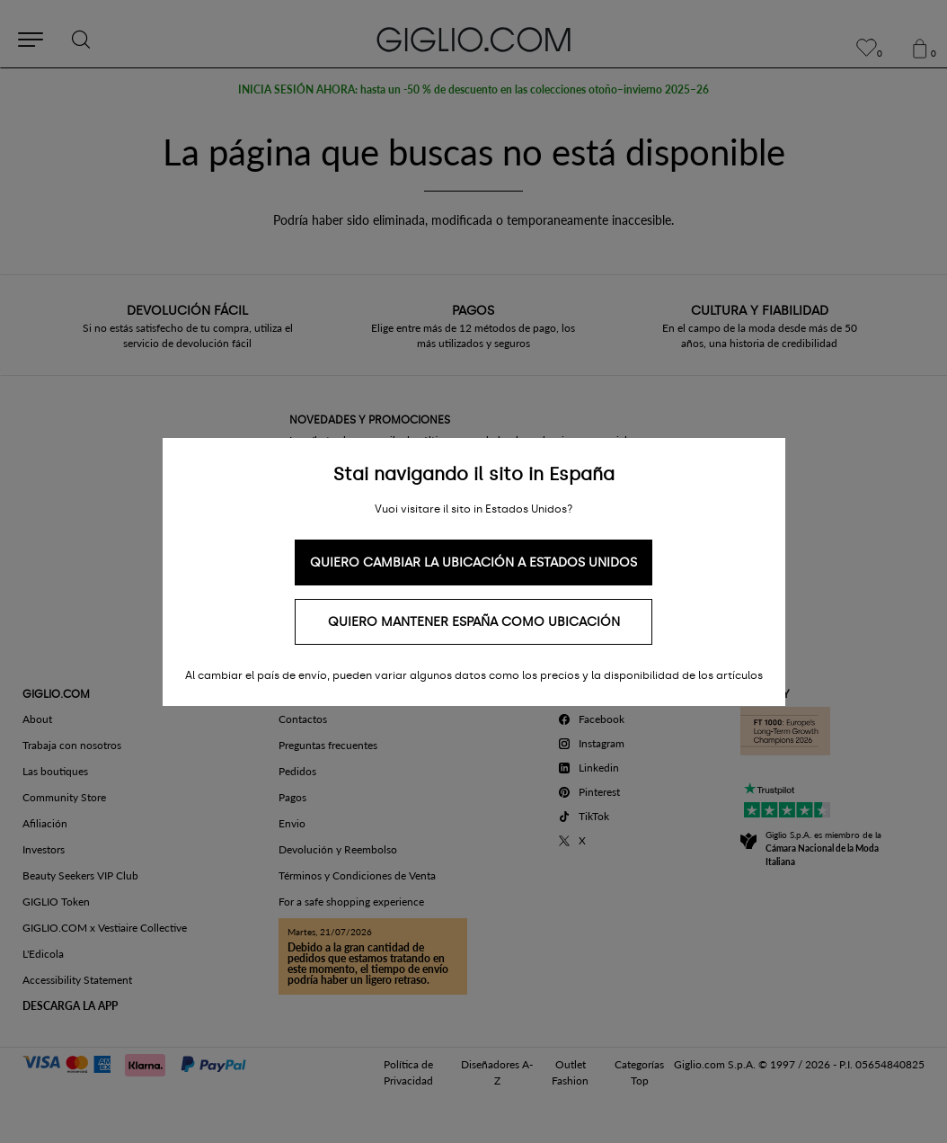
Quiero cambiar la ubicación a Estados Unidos (473, 562)
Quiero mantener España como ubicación (474, 622)
